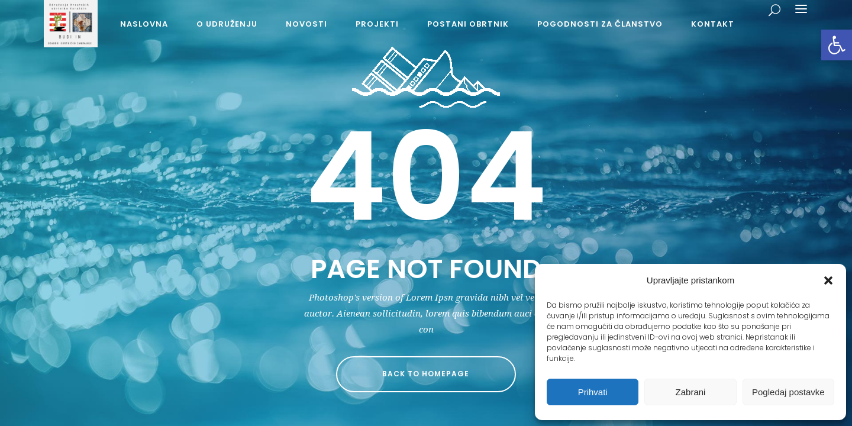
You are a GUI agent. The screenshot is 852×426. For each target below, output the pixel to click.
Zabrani (691, 392)
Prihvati (593, 392)
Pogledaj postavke (788, 392)
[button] (836, 45)
